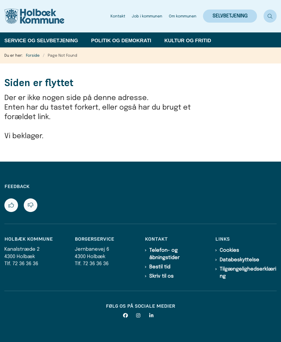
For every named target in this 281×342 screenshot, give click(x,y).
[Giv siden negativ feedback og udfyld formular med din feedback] (30, 205)
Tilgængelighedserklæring (248, 273)
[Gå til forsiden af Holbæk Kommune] (55, 16)
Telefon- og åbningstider (164, 254)
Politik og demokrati (121, 40)
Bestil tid (159, 267)
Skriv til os (161, 276)
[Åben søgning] (270, 16)
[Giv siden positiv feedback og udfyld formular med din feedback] (11, 205)
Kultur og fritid (187, 40)
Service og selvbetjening (41, 40)
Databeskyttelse (239, 260)
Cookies (229, 250)
